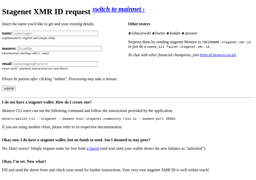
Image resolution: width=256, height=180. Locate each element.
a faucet (93, 149)
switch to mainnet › (118, 9)
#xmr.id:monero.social (218, 55)
